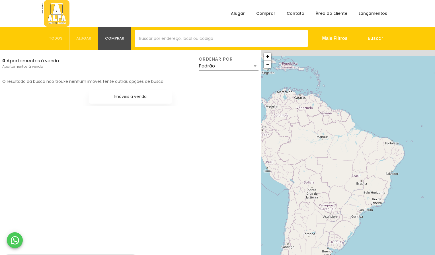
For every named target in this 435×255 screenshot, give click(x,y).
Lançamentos (373, 13)
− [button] (267, 64)
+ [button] (267, 56)
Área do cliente (331, 13)
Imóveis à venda (130, 96)
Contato (295, 13)
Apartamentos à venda (22, 66)
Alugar (238, 13)
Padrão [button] (207, 66)
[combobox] (221, 38)
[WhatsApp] (15, 240)
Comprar (265, 13)
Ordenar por (216, 59)
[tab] (55, 38)
